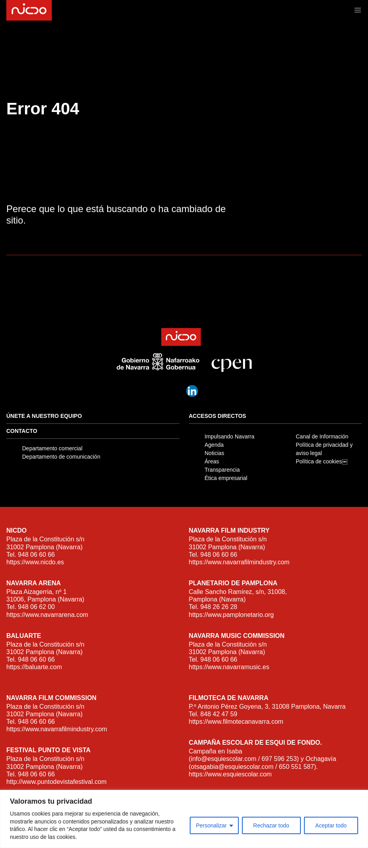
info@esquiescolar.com (224, 758)
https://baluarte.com (34, 667)
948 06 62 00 (36, 606)
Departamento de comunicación (61, 456)
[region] (184, 819)
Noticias (215, 453)
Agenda (214, 445)
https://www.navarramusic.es (229, 667)
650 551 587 (296, 766)
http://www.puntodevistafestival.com (56, 781)
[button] (357, 10)
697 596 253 (279, 758)
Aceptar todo (331, 825)
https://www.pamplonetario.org (231, 614)
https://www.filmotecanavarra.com (236, 721)
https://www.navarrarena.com (47, 614)
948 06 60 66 (36, 554)
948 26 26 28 (218, 606)
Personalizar (211, 825)
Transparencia (222, 470)
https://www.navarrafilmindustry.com (239, 562)
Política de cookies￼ (321, 461)
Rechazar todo (271, 825)
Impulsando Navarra (230, 436)
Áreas (212, 461)
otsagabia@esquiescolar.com (232, 766)
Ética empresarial (226, 478)
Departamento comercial (52, 448)
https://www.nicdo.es (35, 562)
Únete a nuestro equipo (44, 416)
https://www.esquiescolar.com (230, 774)
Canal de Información (322, 436)
